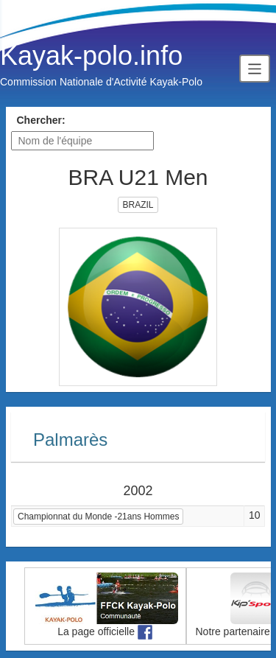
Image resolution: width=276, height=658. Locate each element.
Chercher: (41, 120)
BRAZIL (137, 205)
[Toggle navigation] (254, 68)
